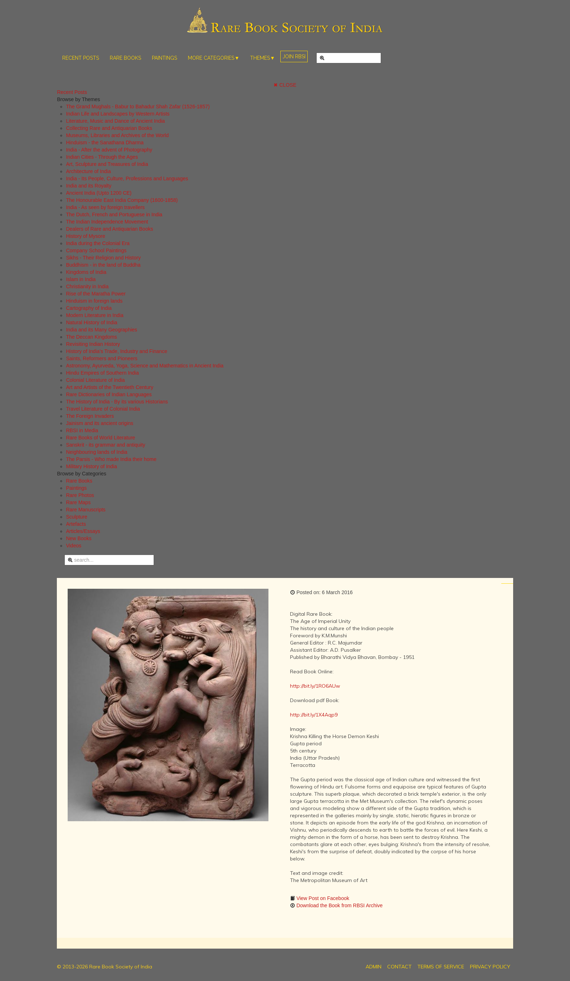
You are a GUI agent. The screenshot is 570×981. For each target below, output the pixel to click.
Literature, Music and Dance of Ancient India (115, 121)
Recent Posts (72, 92)
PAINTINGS (164, 58)
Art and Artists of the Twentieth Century (109, 387)
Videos (73, 545)
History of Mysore (85, 236)
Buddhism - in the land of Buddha (103, 265)
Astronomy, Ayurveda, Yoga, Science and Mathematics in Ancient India (144, 366)
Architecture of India (88, 171)
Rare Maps (78, 502)
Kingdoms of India (86, 272)
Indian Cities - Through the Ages (102, 157)
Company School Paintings (96, 250)
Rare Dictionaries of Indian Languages (108, 394)
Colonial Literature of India (95, 380)
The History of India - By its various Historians (117, 401)
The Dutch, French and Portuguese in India (114, 214)
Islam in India (80, 279)
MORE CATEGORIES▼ (213, 58)
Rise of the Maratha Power (96, 294)
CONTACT (399, 966)
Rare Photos (80, 495)
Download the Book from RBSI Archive (339, 905)
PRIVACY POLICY (490, 966)
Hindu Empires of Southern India (102, 373)
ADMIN (373, 966)
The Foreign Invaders (90, 416)
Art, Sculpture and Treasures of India (107, 164)
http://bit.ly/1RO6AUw (315, 686)
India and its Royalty (88, 186)
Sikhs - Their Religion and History (103, 258)
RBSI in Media (82, 430)
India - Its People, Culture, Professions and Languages (127, 178)
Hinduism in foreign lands (94, 301)
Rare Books (79, 481)
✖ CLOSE (284, 85)
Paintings (76, 488)
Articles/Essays (83, 531)
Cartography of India (89, 308)
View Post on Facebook (322, 898)
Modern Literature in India (94, 315)
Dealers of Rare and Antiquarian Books (109, 229)
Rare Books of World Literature (100, 437)
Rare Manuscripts (85, 509)
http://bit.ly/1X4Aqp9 (314, 714)
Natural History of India (91, 322)
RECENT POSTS (80, 58)
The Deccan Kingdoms (91, 337)
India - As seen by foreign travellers (105, 207)
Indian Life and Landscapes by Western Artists (117, 114)
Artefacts (76, 524)
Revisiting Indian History (93, 344)
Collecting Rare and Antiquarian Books (109, 128)
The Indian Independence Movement (107, 222)
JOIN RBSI (294, 56)
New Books (78, 538)
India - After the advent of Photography (109, 150)
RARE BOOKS (125, 58)
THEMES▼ (262, 58)
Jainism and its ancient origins (99, 423)
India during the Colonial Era (98, 243)
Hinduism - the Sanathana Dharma (105, 142)
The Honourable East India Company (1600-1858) (122, 200)
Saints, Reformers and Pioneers (101, 358)
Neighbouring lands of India (96, 452)
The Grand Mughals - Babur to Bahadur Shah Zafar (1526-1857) (137, 106)
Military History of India (91, 466)
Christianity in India (87, 286)
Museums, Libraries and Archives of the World (117, 135)
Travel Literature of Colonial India (103, 409)
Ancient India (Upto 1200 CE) (98, 193)
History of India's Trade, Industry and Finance (116, 351)
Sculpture (76, 517)
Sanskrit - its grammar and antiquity (105, 445)
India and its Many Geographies (101, 330)
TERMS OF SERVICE (441, 966)
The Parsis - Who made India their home (111, 459)
